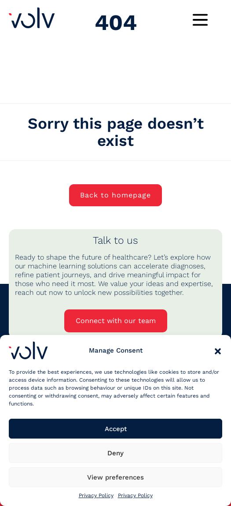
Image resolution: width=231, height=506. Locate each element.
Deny (115, 453)
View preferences (115, 477)
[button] (217, 350)
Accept (116, 429)
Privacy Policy (96, 495)
